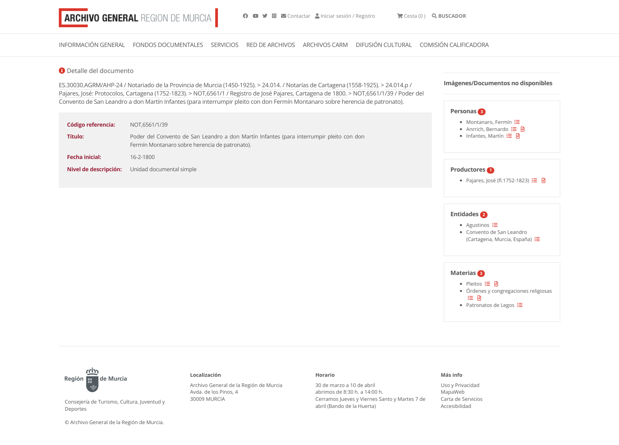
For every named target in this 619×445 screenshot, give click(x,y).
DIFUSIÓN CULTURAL (384, 45)
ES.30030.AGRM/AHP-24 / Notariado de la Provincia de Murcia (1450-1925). (157, 85)
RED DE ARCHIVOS (270, 45)
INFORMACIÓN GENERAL (92, 45)
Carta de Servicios (462, 398)
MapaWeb (453, 391)
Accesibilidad (456, 405)
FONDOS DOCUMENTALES (168, 45)
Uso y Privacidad (460, 385)
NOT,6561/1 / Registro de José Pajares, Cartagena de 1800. (270, 93)
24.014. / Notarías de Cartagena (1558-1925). (320, 85)
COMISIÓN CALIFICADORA (454, 45)
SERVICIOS (224, 45)
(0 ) (411, 15)
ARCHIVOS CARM (325, 45)
